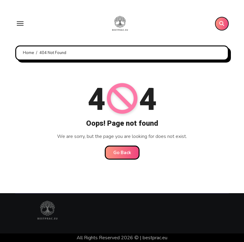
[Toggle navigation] (20, 23)
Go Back (122, 153)
